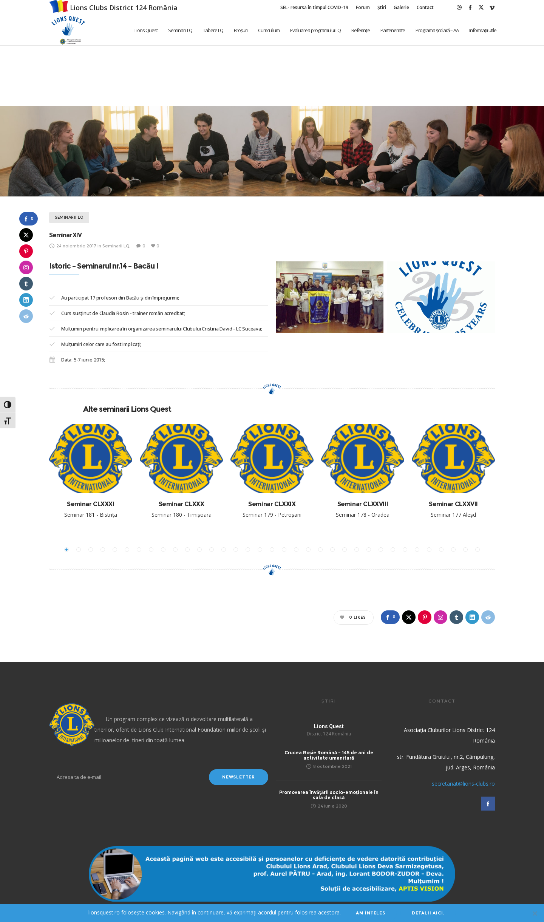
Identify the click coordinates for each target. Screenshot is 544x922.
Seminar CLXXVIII (362, 504)
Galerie (401, 7)
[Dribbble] (459, 7)
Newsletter (238, 777)
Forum (363, 7)
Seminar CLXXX (181, 504)
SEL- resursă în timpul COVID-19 (314, 7)
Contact (425, 7)
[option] (90, 477)
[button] (66, 549)
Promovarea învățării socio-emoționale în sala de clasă (329, 794)
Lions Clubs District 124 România (124, 7)
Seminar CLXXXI (90, 504)
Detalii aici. (428, 913)
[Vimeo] (492, 7)
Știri (381, 7)
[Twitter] (481, 7)
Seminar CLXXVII (453, 504)
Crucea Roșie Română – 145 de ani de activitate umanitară (328, 755)
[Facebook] (470, 7)
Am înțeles (370, 913)
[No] (534, 913)
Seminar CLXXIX (271, 504)
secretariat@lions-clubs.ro (463, 783)
